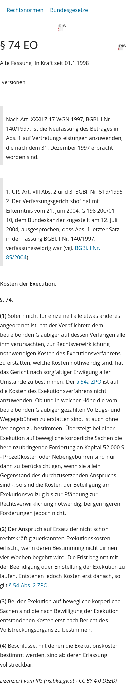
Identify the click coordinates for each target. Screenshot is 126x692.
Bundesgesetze (69, 10)
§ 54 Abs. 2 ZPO (28, 585)
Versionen (13, 82)
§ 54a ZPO (88, 381)
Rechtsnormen (25, 10)
